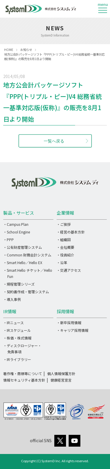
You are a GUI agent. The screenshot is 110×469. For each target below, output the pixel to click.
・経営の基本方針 (71, 231)
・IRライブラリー (17, 359)
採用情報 (65, 311)
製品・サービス (18, 213)
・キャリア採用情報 (72, 330)
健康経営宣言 (61, 379)
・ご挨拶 (64, 224)
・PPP (8, 239)
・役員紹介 (65, 254)
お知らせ (26, 49)
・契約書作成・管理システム (26, 291)
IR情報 (9, 311)
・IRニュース (13, 322)
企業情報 (65, 213)
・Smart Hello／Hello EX (22, 262)
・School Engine (16, 231)
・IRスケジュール (17, 330)
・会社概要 (65, 247)
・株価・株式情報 (17, 337)
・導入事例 (12, 299)
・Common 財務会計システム (27, 254)
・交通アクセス (69, 270)
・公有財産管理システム (22, 247)
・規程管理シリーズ (19, 283)
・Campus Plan (15, 224)
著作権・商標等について (22, 373)
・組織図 (64, 239)
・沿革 (62, 262)
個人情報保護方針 (61, 373)
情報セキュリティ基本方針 (24, 379)
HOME (8, 49)
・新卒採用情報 (69, 322)
